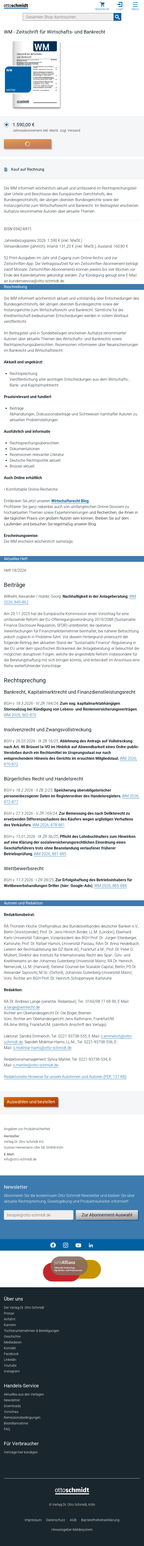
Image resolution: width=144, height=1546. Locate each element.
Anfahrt (9, 1319)
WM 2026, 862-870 (20, 715)
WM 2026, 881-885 (50, 854)
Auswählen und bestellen (31, 1101)
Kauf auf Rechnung (27, 169)
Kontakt (10, 1348)
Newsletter (12, 1400)
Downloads (12, 1406)
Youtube (10, 1365)
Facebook (11, 1354)
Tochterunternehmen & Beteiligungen (31, 1331)
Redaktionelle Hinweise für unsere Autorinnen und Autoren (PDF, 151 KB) (65, 1076)
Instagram (12, 1371)
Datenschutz (55, 1520)
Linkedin (10, 1360)
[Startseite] (72, 1493)
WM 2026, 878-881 (48, 825)
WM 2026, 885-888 (110, 885)
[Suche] (68, 17)
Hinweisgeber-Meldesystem (72, 1530)
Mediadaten (13, 1342)
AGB (73, 1520)
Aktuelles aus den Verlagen (24, 1394)
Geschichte (12, 1336)
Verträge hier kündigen (21, 1452)
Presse (9, 1313)
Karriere (10, 1325)
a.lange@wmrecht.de (22, 1007)
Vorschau (11, 1412)
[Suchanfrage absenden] (117, 17)
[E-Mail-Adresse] (38, 1215)
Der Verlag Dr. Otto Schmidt (24, 1307)
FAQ (7, 1429)
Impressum (33, 1520)
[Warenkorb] (102, 6)
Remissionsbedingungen (22, 1417)
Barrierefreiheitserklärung (100, 1520)
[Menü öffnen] (135, 4)
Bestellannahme (16, 1423)
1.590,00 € (46, 127)
